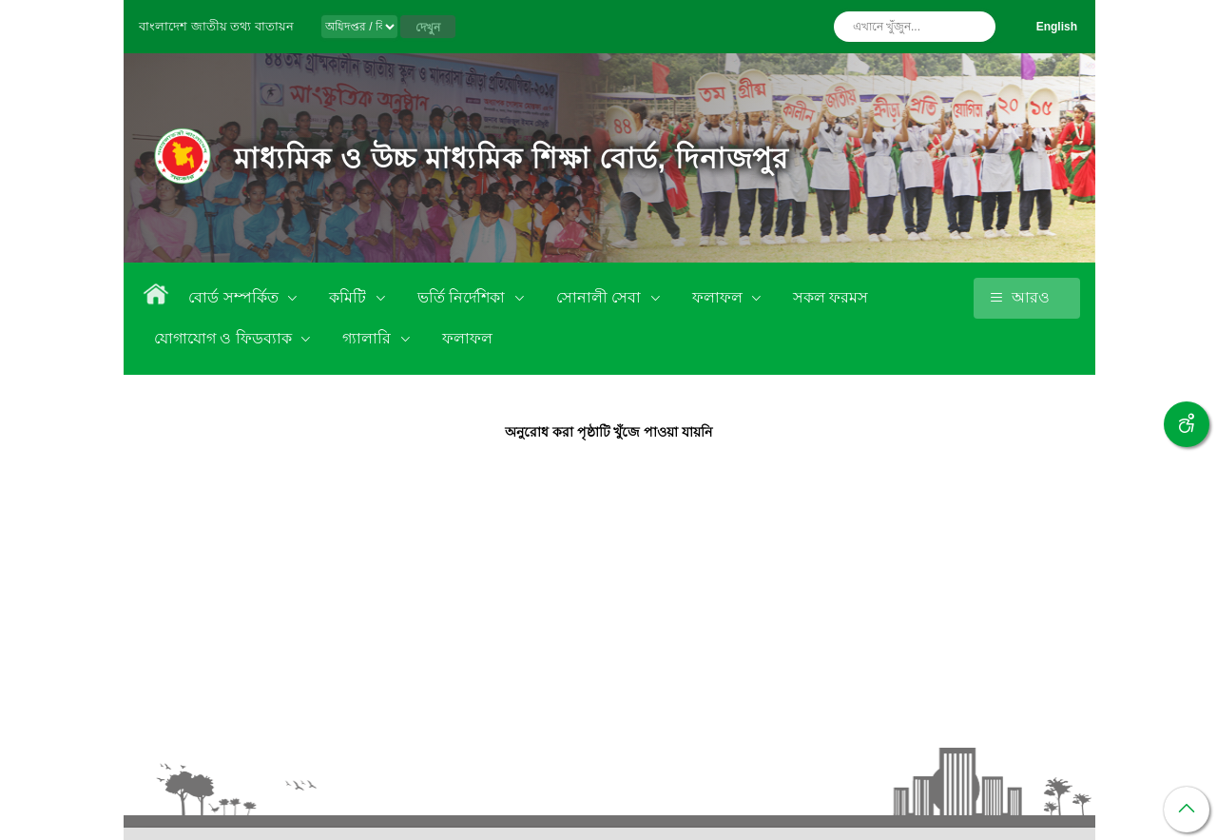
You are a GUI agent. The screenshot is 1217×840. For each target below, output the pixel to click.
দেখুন (427, 27)
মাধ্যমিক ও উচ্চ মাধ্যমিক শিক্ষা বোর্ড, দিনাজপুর (511, 158)
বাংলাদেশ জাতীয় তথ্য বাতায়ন (216, 26)
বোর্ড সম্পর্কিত (235, 297)
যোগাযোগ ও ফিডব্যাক (225, 338)
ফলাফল (719, 297)
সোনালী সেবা (601, 297)
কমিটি (349, 297)
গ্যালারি (368, 338)
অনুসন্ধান (976, 26)
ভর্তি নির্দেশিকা (463, 297)
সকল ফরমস (830, 297)
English (1056, 26)
